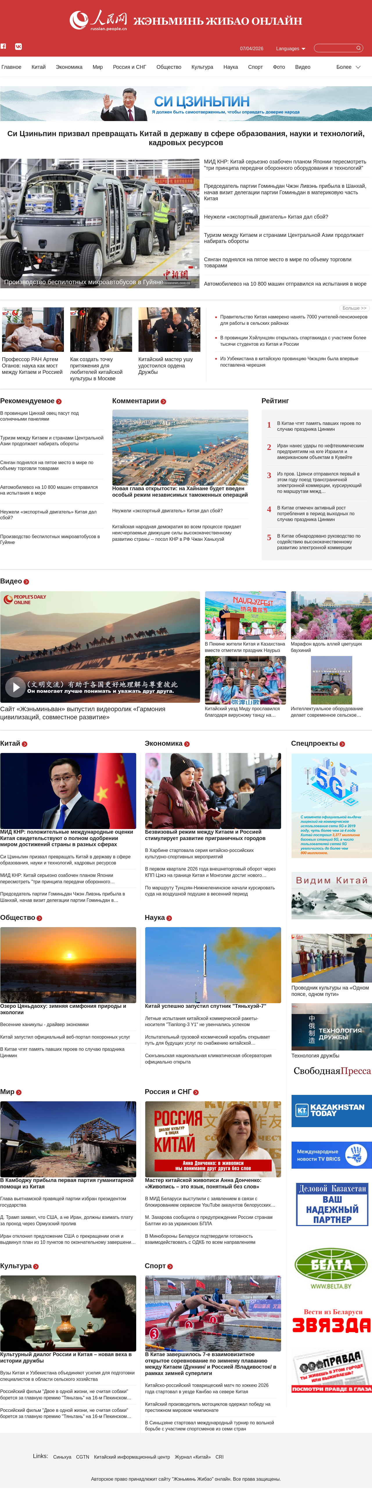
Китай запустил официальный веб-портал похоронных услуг (65, 1037)
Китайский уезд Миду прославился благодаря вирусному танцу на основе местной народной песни (242, 715)
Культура (202, 67)
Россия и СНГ (129, 67)
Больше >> (354, 308)
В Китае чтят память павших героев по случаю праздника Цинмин (319, 426)
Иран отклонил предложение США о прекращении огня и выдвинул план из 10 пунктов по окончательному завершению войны (67, 1242)
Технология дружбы (315, 1056)
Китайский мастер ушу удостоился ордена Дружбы (166, 365)
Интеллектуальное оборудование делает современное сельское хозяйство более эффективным (327, 715)
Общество (169, 67)
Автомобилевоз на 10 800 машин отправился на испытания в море (285, 284)
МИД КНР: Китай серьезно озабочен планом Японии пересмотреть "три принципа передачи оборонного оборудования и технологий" (285, 165)
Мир (98, 67)
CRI (219, 1457)
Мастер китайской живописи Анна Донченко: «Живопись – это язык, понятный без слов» (203, 1183)
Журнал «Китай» (193, 1457)
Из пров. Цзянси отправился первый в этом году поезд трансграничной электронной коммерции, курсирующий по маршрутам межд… (319, 482)
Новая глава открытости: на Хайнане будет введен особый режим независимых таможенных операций (180, 492)
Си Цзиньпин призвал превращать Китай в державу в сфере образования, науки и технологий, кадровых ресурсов (185, 138)
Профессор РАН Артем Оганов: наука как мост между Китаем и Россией (32, 365)
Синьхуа (62, 1457)
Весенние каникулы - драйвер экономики (44, 1024)
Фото (279, 67)
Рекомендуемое (27, 401)
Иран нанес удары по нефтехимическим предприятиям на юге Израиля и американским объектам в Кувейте (320, 451)
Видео (303, 67)
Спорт (155, 1266)
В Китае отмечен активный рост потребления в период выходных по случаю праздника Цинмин (316, 513)
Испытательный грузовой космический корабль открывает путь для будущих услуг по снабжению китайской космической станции (207, 1043)
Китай (39, 67)
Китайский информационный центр (132, 1457)
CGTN (82, 1457)
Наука (230, 67)
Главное (11, 67)
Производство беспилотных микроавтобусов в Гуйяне (83, 282)
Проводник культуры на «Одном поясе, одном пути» (330, 991)
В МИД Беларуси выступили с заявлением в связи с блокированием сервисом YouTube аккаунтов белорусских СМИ (208, 1205)
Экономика (69, 67)
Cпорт (255, 67)
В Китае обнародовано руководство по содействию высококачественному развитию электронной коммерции (319, 542)
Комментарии (135, 401)
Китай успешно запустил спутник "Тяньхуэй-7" (206, 1006)
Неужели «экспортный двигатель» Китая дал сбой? (266, 217)
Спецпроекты (314, 743)
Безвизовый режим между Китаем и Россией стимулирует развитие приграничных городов (205, 835)
